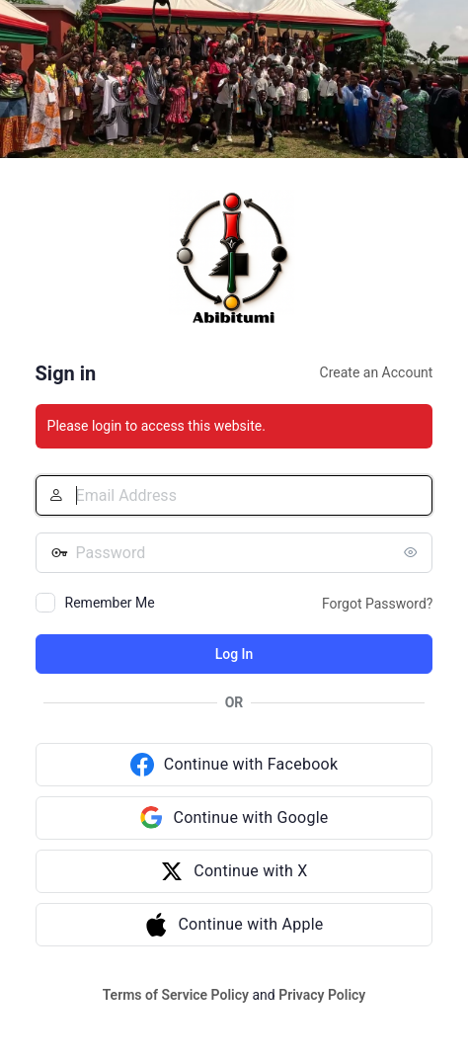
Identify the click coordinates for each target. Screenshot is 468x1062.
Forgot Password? (377, 604)
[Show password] (412, 552)
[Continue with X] (234, 871)
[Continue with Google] (234, 818)
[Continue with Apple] (234, 924)
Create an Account (376, 372)
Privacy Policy (321, 995)
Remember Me (110, 603)
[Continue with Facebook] (234, 764)
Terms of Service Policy (176, 995)
